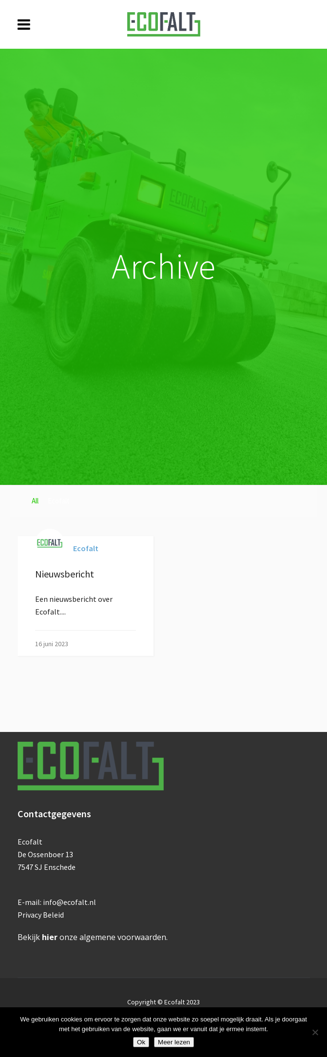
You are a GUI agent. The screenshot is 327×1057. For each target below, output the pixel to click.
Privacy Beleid (41, 915)
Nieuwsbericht (64, 574)
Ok (141, 1042)
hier (50, 937)
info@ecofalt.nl (69, 902)
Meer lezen (174, 1042)
